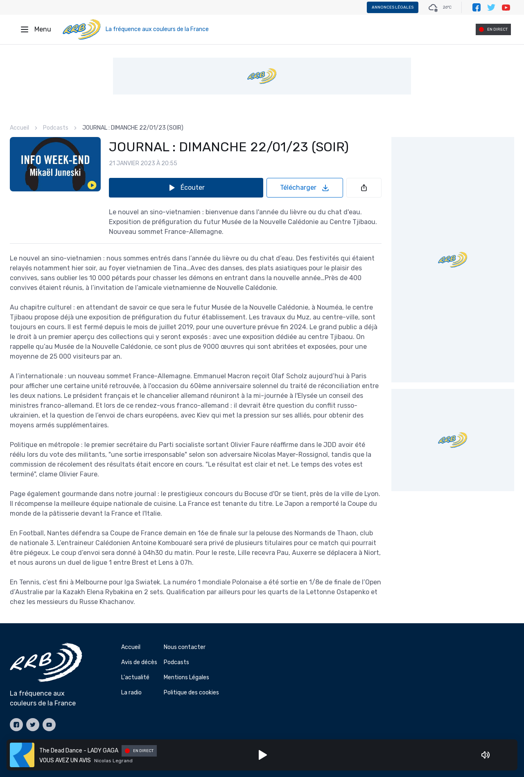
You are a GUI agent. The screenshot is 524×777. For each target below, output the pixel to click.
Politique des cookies (191, 692)
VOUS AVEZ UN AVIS (65, 760)
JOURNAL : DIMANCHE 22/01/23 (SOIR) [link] (132, 127)
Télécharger (305, 188)
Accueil (19, 127)
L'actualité (135, 677)
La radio (131, 692)
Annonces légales (392, 7)
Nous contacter (185, 647)
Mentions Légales (186, 677)
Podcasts (55, 127)
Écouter (186, 188)
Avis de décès (139, 662)
